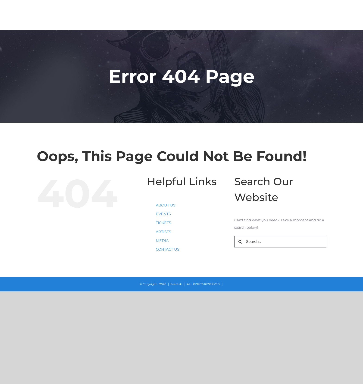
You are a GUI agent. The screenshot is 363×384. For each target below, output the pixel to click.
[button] (348, 15)
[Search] (240, 241)
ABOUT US (165, 205)
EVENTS (163, 214)
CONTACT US (167, 249)
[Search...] (280, 241)
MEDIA (162, 240)
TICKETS (163, 223)
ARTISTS (163, 232)
